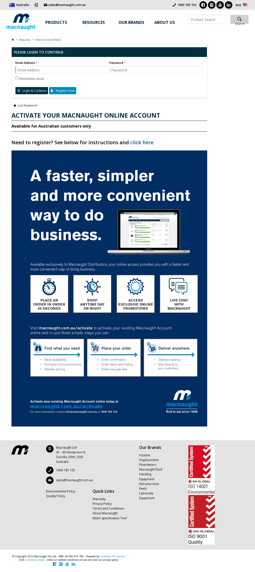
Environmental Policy (60, 491)
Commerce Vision (35, 560)
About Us (164, 22)
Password (116, 63)
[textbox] (209, 19)
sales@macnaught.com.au (74, 480)
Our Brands (131, 22)
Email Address (25, 63)
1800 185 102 (187, 5)
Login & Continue (34, 91)
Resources (93, 22)
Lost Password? (27, 105)
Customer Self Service (112, 556)
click (135, 142)
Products (56, 22)
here (147, 142)
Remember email (32, 79)
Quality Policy (55, 496)
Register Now (65, 91)
